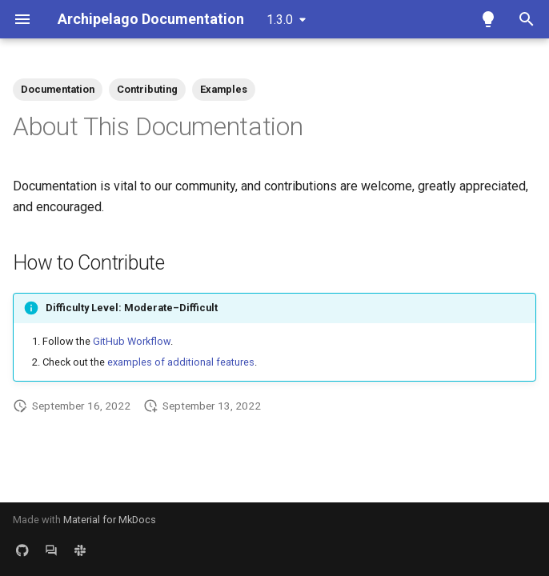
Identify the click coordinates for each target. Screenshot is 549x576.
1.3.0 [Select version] (279, 19)
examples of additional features (180, 362)
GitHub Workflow (131, 341)
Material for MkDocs (109, 520)
